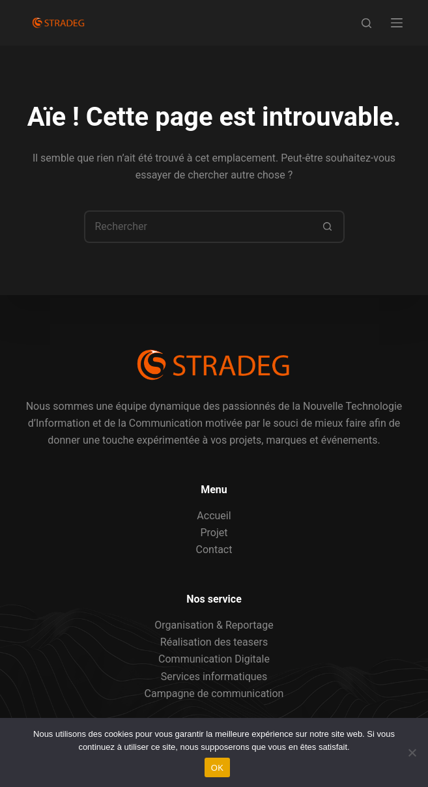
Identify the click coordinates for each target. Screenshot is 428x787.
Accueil (214, 515)
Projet (213, 532)
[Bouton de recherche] (328, 226)
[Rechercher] (366, 23)
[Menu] (397, 23)
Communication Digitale (214, 659)
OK (217, 768)
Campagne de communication (214, 693)
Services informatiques (214, 676)
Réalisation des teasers (214, 642)
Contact (214, 549)
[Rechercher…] (198, 226)
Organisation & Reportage (213, 625)
